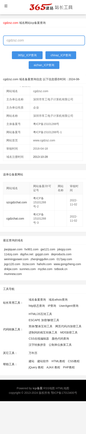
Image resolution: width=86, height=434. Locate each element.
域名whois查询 (58, 299)
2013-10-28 (40, 156)
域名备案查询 (37, 299)
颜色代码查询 (60, 338)
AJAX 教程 (53, 367)
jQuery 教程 (36, 367)
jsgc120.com (12, 264)
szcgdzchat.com (16, 202)
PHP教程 (69, 367)
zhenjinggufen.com (43, 259)
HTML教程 (58, 361)
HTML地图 (62, 388)
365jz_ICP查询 (27, 55)
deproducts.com (61, 254)
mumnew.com (13, 274)
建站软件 (43, 361)
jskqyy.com (64, 249)
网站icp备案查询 (35, 22)
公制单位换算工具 (60, 344)
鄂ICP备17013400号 (64, 392)
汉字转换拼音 (37, 344)
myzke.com (45, 269)
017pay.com (64, 259)
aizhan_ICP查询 (44, 65)
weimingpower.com (16, 259)
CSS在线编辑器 (39, 338)
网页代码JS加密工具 (68, 326)
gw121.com (48, 249)
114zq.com (11, 254)
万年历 (33, 353)
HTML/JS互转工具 (40, 314)
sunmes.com (27, 269)
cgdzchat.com (15, 218)
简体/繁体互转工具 (40, 326)
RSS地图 (49, 388)
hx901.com (31, 249)
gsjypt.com (42, 254)
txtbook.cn (61, 269)
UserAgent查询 (68, 305)
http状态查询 (37, 305)
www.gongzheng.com (67, 264)
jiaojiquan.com (13, 249)
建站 (31, 361)
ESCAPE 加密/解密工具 (44, 320)
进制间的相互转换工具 (43, 332)
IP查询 (52, 305)
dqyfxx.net (26, 254)
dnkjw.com (10, 269)
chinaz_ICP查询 (61, 55)
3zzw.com (28, 264)
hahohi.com (44, 264)
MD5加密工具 (69, 332)
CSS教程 (74, 361)
